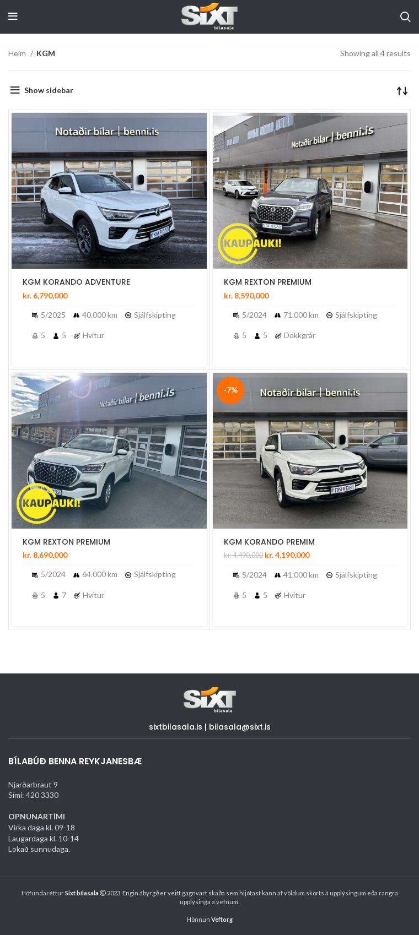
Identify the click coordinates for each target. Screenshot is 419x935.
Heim (18, 53)
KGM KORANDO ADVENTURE (76, 281)
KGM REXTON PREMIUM (267, 281)
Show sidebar (48, 90)
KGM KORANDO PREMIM (269, 541)
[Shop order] (402, 90)
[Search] (405, 17)
